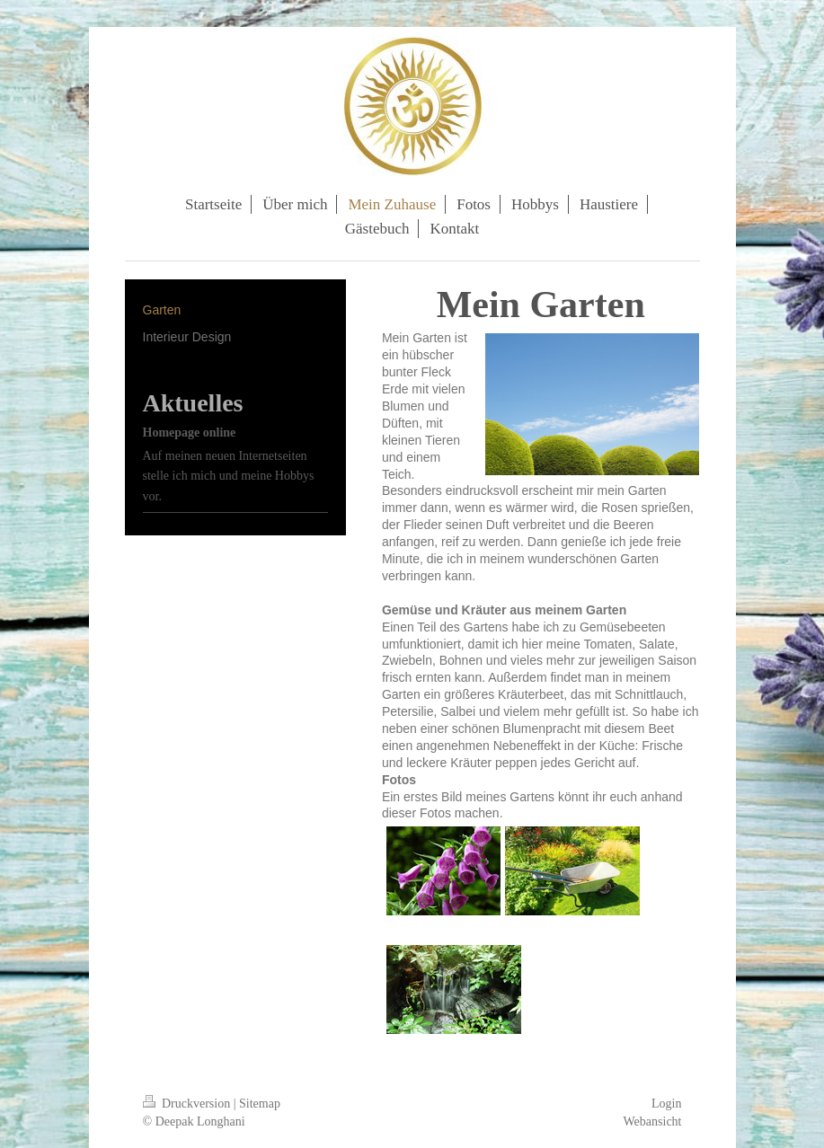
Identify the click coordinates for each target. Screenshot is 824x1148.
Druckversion (188, 1103)
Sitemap (259, 1103)
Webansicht (653, 1121)
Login (666, 1103)
